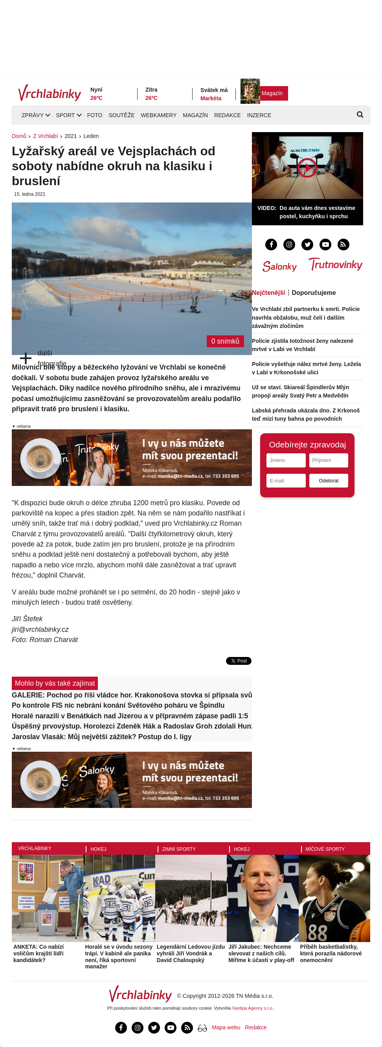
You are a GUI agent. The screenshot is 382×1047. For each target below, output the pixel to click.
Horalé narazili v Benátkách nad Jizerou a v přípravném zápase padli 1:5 (130, 716)
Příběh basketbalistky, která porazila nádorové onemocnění (331, 953)
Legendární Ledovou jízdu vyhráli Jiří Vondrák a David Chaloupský (191, 953)
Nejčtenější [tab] (268, 292)
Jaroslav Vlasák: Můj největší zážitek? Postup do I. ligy (102, 737)
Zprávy (33, 115)
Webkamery (159, 115)
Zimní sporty (179, 849)
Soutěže (121, 115)
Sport (65, 115)
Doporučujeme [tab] (314, 292)
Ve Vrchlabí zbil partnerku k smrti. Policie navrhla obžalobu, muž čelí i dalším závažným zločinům (306, 317)
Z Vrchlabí (45, 136)
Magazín (272, 93)
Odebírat (329, 481)
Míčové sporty (325, 849)
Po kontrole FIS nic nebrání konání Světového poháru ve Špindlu (118, 705)
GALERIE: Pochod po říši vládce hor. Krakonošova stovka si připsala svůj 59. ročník (132, 695)
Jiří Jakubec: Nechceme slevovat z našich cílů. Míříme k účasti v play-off (261, 953)
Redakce (227, 115)
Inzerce (259, 115)
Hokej (98, 849)
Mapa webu (226, 1027)
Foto (95, 115)
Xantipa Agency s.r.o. (253, 1008)
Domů (19, 136)
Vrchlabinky (34, 848)
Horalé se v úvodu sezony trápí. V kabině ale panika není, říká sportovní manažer (118, 957)
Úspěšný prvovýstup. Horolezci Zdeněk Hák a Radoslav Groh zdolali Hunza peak (132, 726)
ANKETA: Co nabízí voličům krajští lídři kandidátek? (38, 953)
